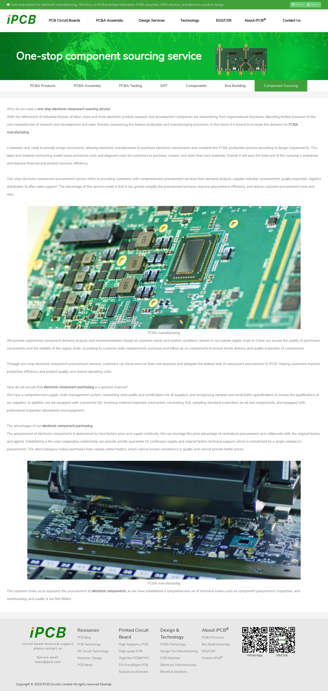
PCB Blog (84, 637)
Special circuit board (133, 672)
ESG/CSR (223, 20)
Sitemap (105, 684)
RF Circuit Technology (93, 651)
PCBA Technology (173, 644)
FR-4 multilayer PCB (133, 665)
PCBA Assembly (109, 20)
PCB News (85, 665)
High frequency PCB (133, 644)
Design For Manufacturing (178, 651)
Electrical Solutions (173, 672)
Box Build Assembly (216, 644)
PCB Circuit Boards (64, 20)
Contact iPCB (212, 657)
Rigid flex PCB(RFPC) (134, 658)
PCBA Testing (130, 85)
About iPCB (255, 20)
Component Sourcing (281, 85)
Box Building (235, 85)
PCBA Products (43, 85)
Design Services (152, 20)
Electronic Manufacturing (178, 665)
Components (196, 85)
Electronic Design (89, 658)
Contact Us (292, 20)
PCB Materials (170, 658)
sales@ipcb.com (48, 662)
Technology (189, 20)
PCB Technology (89, 644)
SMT (164, 85)
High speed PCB (130, 651)
